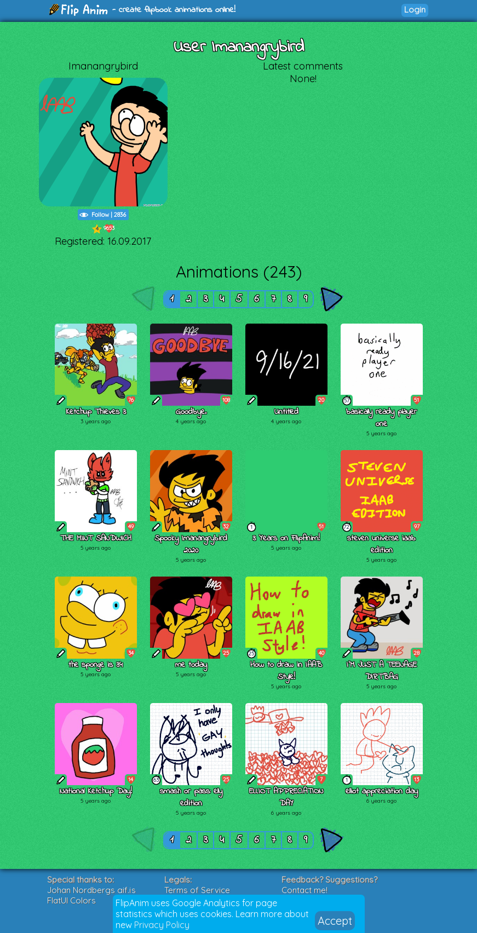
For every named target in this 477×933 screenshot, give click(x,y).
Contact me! (304, 890)
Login (415, 9)
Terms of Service (197, 890)
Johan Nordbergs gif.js (91, 890)
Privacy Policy (161, 924)
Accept (335, 921)
